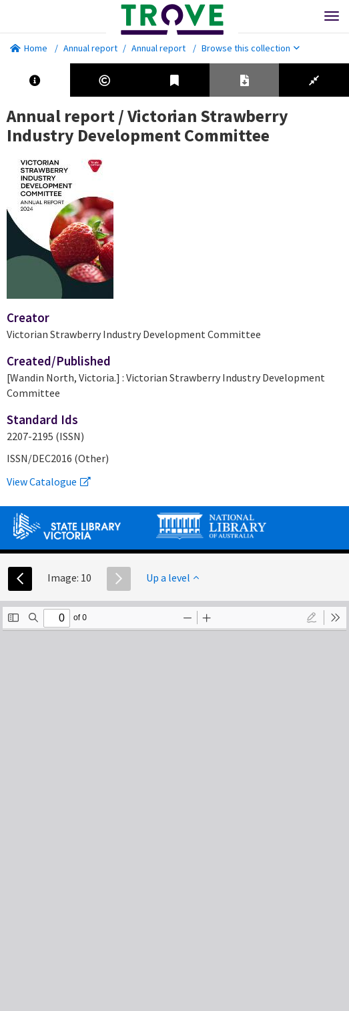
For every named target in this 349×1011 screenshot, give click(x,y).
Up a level (172, 577)
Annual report (90, 48)
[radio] (311, 617)
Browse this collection (251, 48)
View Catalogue (49, 481)
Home (28, 48)
